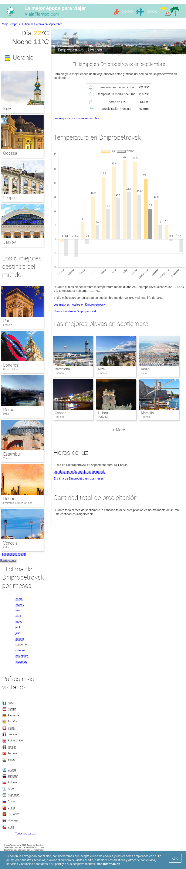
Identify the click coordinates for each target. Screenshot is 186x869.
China (11, 807)
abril (18, 616)
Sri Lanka (13, 814)
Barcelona (62, 369)
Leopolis (10, 197)
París (8, 320)
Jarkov (9, 242)
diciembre (21, 661)
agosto (20, 638)
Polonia (12, 782)
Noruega (13, 820)
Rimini (146, 369)
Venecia (10, 543)
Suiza (11, 727)
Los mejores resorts (14, 553)
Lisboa (103, 413)
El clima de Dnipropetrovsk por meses (79, 478)
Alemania (13, 715)
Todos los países (25, 833)
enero (19, 599)
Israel (11, 788)
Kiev (7, 108)
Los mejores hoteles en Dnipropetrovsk (79, 304)
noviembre (22, 656)
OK (175, 858)
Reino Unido (10, 369)
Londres (10, 365)
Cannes (60, 413)
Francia (7, 325)
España (12, 721)
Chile (11, 826)
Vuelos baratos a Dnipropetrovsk (75, 311)
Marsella (147, 413)
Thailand (13, 775)
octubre (20, 650)
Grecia (12, 769)
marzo (19, 610)
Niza (101, 369)
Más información (108, 864)
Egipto (12, 759)
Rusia (11, 801)
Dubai (8, 498)
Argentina (14, 795)
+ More (118, 430)
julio (18, 633)
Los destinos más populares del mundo (79, 471)
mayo (19, 621)
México (12, 746)
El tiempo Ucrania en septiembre (42, 24)
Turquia (7, 458)
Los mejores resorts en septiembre (76, 118)
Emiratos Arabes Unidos (18, 503)
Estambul (12, 454)
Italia (6, 414)
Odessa (10, 153)
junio (18, 627)
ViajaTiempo (9, 24)
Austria (12, 708)
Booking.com (8, 560)
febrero (20, 604)
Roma (8, 409)
